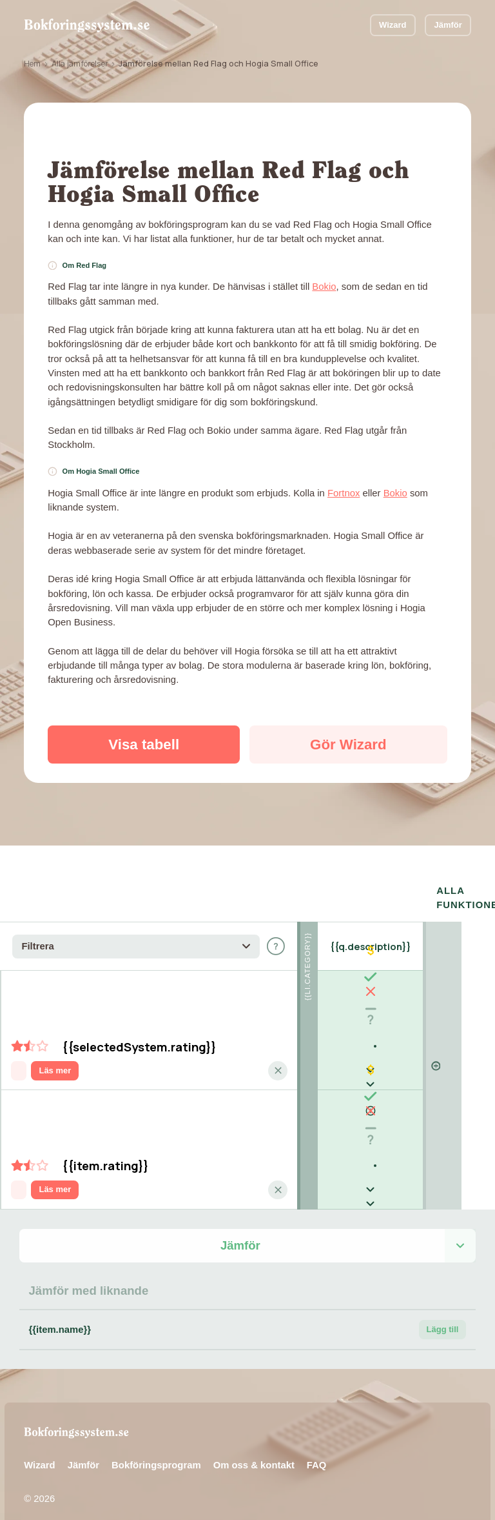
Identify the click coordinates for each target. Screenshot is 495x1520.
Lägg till (443, 1315)
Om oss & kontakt (254, 1450)
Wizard (392, 25)
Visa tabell (143, 744)
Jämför (448, 25)
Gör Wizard (348, 744)
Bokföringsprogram (156, 1450)
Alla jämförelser (80, 63)
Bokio (324, 286)
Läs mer (55, 1055)
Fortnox (343, 493)
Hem (32, 63)
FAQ (317, 1450)
